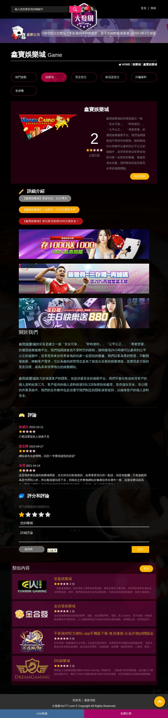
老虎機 (19, 90)
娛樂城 (49, 77)
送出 (140, 549)
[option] (48, 127)
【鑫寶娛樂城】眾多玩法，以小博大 (45, 198)
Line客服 (42, 713)
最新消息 (89, 700)
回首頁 (77, 700)
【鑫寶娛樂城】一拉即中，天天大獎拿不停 (49, 209)
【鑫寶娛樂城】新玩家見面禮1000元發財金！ (51, 221)
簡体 (153, 8)
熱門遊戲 (20, 77)
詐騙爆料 (141, 77)
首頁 (143, 8)
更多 (146, 568)
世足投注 (80, 77)
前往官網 (139, 176)
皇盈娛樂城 (63, 579)
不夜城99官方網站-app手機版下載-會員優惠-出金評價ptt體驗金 (104, 633)
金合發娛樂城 (64, 606)
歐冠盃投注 (112, 77)
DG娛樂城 (62, 661)
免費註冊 (126, 713)
